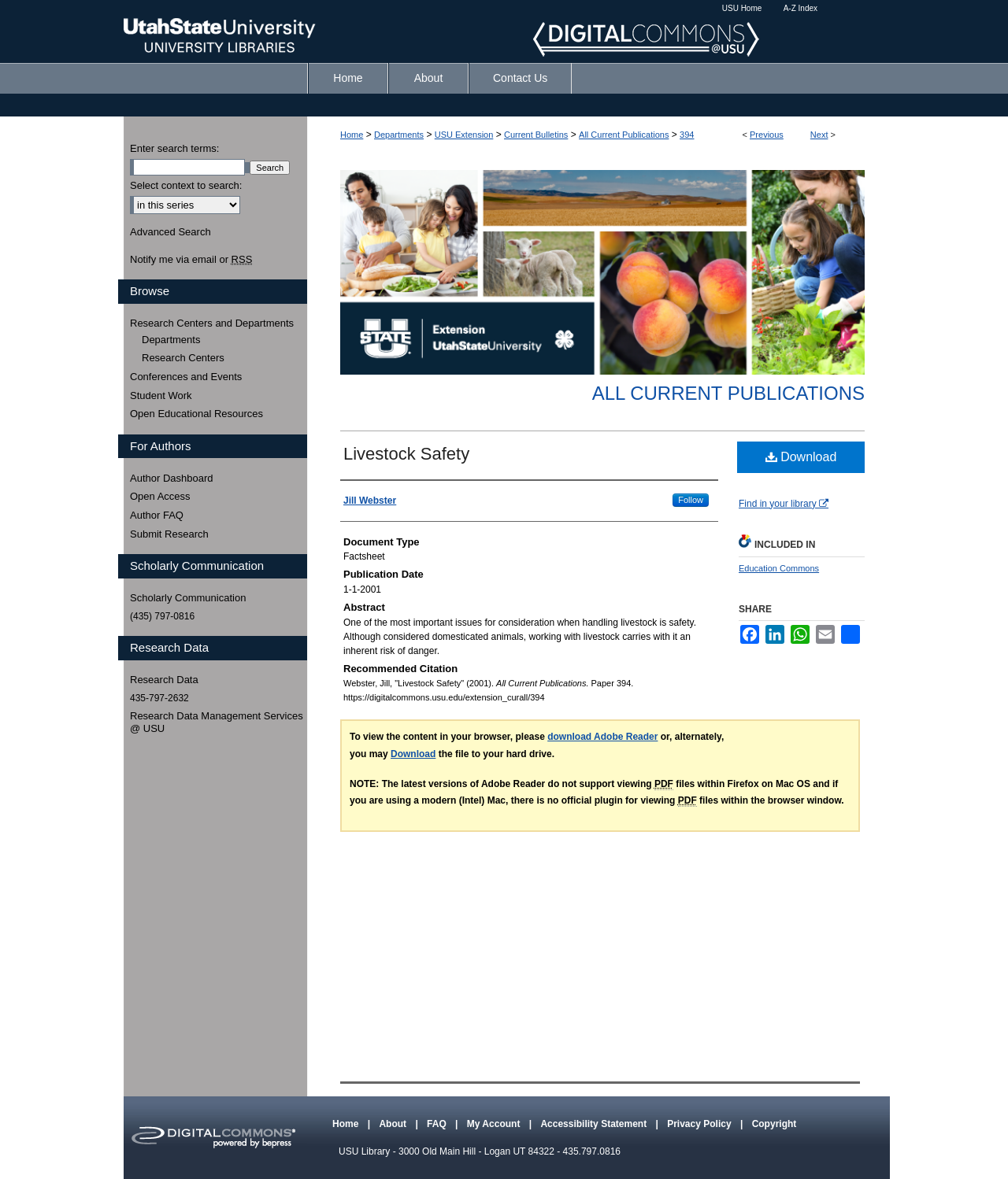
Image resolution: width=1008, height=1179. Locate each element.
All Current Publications (624, 134)
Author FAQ (156, 515)
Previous (767, 134)
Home (351, 134)
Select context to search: (186, 185)
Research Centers (183, 358)
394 (687, 134)
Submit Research (169, 534)
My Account (495, 1123)
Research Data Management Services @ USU (216, 722)
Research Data (164, 680)
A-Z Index (800, 8)
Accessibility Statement (594, 1123)
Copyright (774, 1123)
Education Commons (779, 568)
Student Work (161, 395)
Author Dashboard (171, 478)
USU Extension (464, 134)
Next (819, 134)
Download (801, 457)
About (394, 1123)
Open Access (160, 496)
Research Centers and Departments (212, 323)
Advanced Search (170, 232)
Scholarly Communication (188, 598)
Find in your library (783, 503)
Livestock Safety (406, 454)
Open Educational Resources (196, 413)
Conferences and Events (186, 377)
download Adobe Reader (602, 736)
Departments (399, 134)
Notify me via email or (191, 259)
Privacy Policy (700, 1123)
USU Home (742, 8)
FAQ (438, 1123)
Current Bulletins (536, 134)
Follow (690, 499)
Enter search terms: (174, 148)
